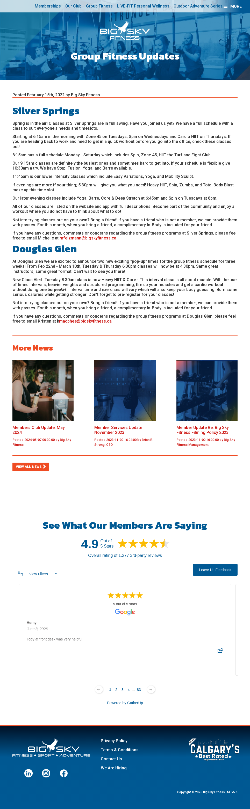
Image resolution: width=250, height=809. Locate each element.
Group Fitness (99, 6)
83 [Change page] (139, 690)
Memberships (48, 6)
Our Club (73, 6)
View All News (29, 467)
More (233, 6)
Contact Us (111, 758)
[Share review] (220, 652)
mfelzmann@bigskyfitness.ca (88, 238)
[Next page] (151, 689)
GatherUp (135, 703)
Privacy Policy (114, 740)
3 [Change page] (123, 690)
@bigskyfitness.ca (94, 321)
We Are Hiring (114, 768)
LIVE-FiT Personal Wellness (143, 6)
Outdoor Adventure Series (198, 6)
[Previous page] (99, 689)
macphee (68, 321)
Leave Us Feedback (215, 570)
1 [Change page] (110, 690)
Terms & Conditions (120, 749)
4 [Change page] (129, 690)
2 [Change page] (116, 690)
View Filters (37, 574)
